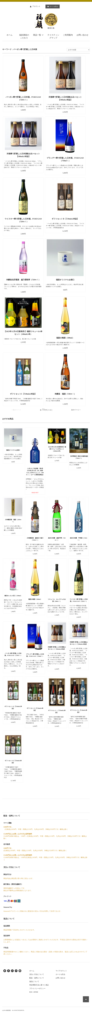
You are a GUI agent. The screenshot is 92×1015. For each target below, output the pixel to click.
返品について (34, 981)
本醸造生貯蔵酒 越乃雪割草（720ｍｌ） (23, 280)
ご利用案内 (68, 35)
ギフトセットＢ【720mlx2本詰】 (65, 219)
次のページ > (75, 410)
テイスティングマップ (53, 36)
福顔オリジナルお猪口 (65, 280)
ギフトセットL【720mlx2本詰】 (78, 711)
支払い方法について (36, 974)
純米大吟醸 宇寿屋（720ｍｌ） (78, 539)
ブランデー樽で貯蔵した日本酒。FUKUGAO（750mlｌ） (65, 159)
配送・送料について (36, 978)
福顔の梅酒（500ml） (65, 338)
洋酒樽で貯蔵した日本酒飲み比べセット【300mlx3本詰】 (23, 155)
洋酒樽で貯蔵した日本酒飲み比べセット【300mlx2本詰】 (65, 98)
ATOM (35, 992)
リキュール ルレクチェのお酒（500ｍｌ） (57, 600)
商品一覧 (38, 35)
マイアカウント (61, 971)
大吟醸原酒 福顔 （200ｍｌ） (13, 520)
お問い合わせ (82, 35)
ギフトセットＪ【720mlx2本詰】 (57, 711)
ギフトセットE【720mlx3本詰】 (13, 762)
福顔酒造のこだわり (24, 36)
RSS (30, 992)
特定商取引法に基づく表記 (39, 985)
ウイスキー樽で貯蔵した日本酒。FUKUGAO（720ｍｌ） (23, 220)
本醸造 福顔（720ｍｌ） (65, 394)
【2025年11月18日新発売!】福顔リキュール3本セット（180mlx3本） (23, 332)
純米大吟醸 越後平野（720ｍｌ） (56, 539)
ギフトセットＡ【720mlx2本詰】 (13, 707)
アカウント (36, 6)
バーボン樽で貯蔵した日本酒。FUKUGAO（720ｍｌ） (23, 98)
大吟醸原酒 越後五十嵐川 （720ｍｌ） (35, 539)
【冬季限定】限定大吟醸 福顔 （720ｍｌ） (79, 457)
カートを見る (52, 6)
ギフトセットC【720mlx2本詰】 (26, 394)
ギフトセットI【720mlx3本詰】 (35, 709)
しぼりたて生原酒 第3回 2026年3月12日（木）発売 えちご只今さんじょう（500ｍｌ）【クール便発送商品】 (35, 472)
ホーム (9, 35)
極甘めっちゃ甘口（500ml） (13, 595)
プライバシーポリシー (37, 988)
